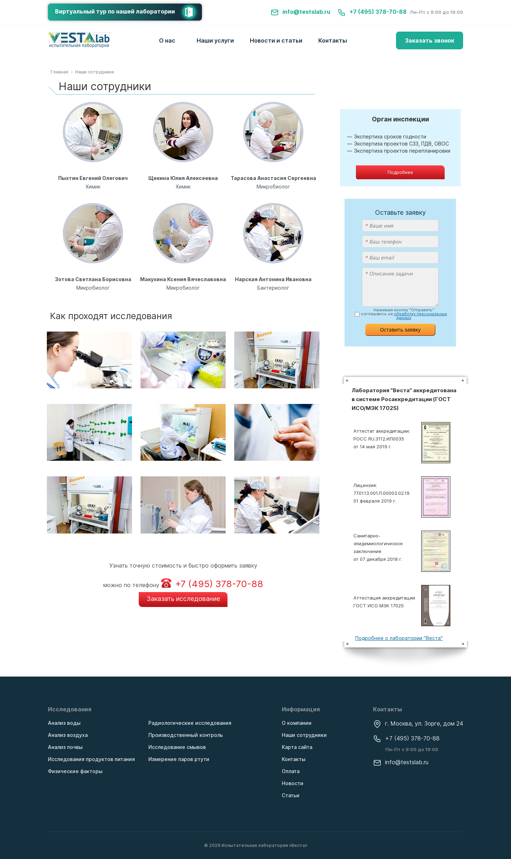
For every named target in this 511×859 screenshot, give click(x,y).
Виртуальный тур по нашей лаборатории (128, 12)
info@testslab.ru (300, 11)
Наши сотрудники (304, 735)
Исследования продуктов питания (91, 759)
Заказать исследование (183, 598)
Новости (292, 783)
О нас (167, 40)
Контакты (332, 40)
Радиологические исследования (189, 723)
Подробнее (400, 172)
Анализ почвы (65, 747)
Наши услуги (215, 40)
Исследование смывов (177, 747)
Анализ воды (64, 723)
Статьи (291, 795)
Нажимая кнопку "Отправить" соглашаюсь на (404, 314)
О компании (297, 723)
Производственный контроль (185, 735)
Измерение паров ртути (178, 759)
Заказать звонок (429, 40)
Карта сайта (297, 747)
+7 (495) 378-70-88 (372, 11)
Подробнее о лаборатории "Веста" (399, 638)
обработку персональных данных (420, 315)
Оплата (291, 771)
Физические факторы (75, 771)
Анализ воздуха (68, 735)
